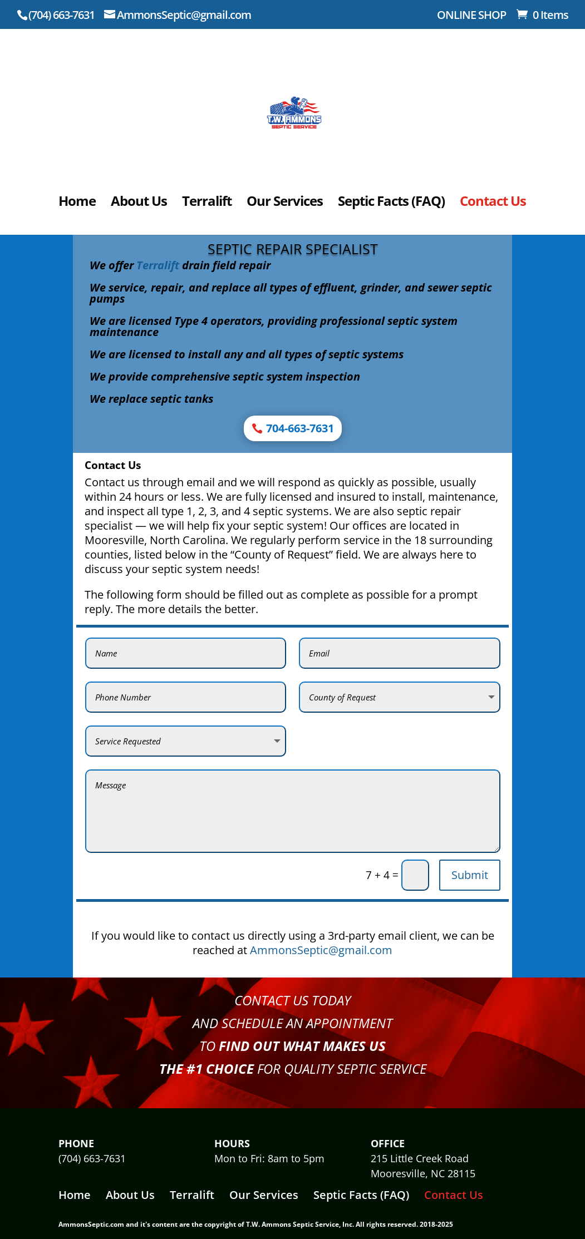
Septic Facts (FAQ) (391, 203)
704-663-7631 (300, 428)
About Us (139, 203)
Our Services (285, 203)
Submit (469, 874)
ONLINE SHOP (471, 15)
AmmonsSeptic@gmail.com (321, 949)
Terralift (207, 203)
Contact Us (493, 203)
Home (77, 203)
